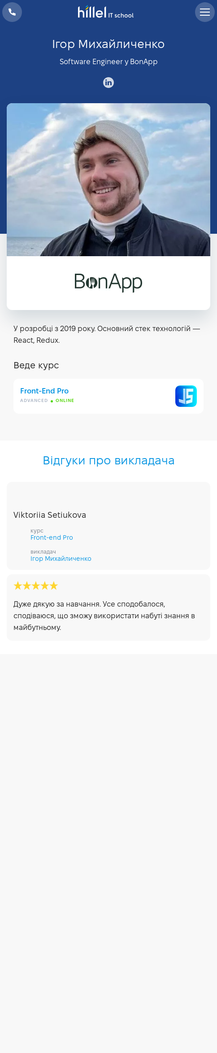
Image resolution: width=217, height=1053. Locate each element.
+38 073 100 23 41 (12, 12)
